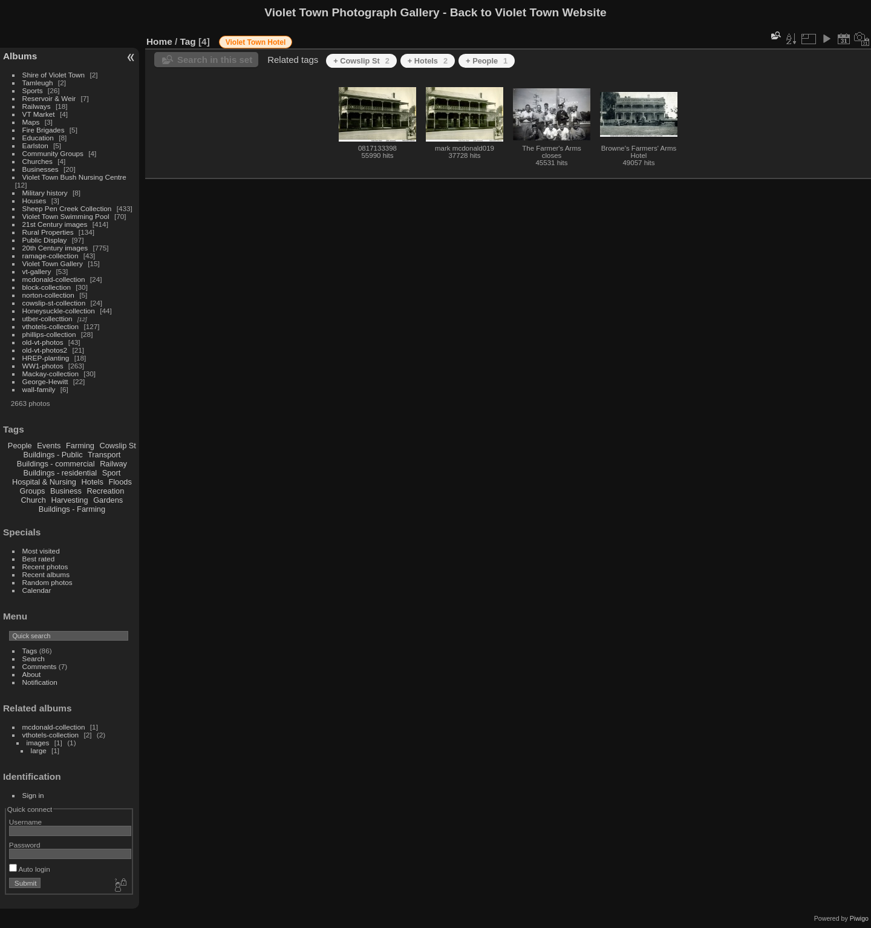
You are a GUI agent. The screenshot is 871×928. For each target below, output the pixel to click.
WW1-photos (43, 366)
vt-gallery (36, 271)
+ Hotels (428, 60)
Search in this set (214, 59)
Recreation (105, 490)
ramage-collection (50, 256)
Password (25, 845)
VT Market (38, 114)
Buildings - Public (53, 454)
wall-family (39, 389)
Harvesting (69, 500)
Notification (39, 682)
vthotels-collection (50, 326)
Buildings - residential (60, 472)
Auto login (29, 869)
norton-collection (48, 295)
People (20, 445)
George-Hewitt (45, 381)
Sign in (33, 795)
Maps (31, 122)
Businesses (40, 169)
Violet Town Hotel (256, 42)
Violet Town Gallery (52, 263)
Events (48, 445)
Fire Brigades (43, 130)
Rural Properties (48, 232)
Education (38, 138)
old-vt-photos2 (45, 350)
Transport (104, 454)
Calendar (36, 590)
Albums (20, 56)
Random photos (47, 582)
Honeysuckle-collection (58, 311)
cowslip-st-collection (54, 303)
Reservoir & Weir (49, 98)
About (31, 674)
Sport (111, 472)
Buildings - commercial (56, 463)
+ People (486, 60)
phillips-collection (49, 334)
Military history (45, 193)
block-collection (46, 287)
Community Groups (52, 153)
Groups (32, 490)
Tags (30, 651)
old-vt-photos (43, 342)
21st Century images (55, 224)
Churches (37, 161)
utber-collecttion (47, 318)
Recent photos (45, 566)
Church (33, 500)
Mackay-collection (50, 373)
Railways (36, 106)
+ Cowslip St (361, 60)
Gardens (108, 500)
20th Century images (55, 248)
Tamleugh (37, 83)
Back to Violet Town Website (528, 12)
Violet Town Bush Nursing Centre (74, 177)
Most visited (41, 551)
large (39, 750)
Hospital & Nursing (44, 481)
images (38, 743)
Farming (80, 445)
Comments (39, 666)
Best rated (38, 559)
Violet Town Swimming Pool (65, 216)
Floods (119, 481)
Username (25, 822)
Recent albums (46, 574)
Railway (113, 463)
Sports (32, 90)
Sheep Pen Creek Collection (67, 208)
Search (33, 658)
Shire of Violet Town (53, 75)
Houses (34, 200)
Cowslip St (117, 445)
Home (159, 41)
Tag (188, 41)
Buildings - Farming (72, 509)
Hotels (92, 481)
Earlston (35, 145)
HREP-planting (46, 358)
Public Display (44, 240)
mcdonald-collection (53, 279)
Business (66, 490)
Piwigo (859, 918)
